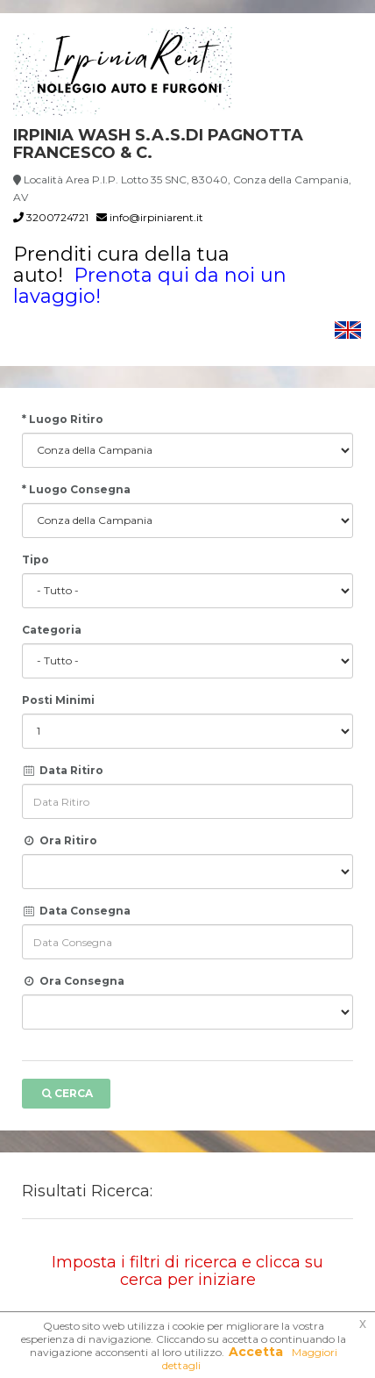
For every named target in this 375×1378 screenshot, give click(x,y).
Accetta (256, 1352)
